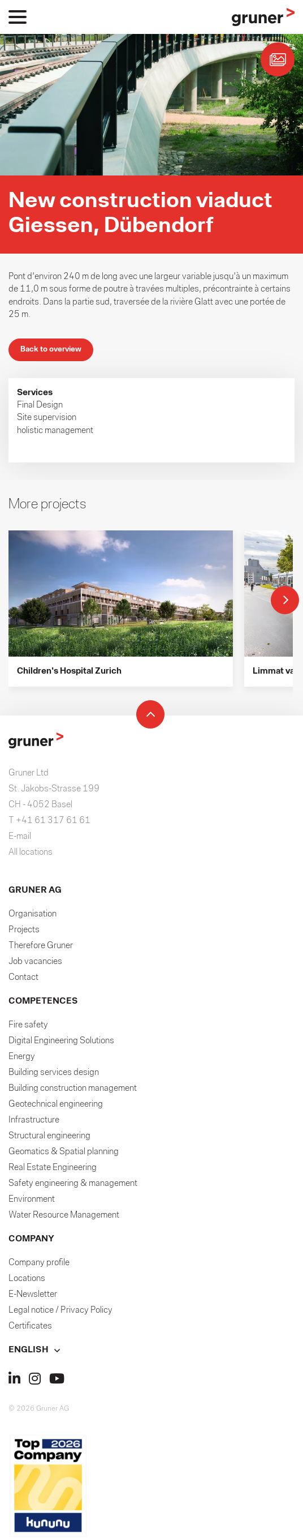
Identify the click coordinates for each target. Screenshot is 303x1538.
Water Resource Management (63, 1215)
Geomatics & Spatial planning (63, 1152)
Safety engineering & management (72, 1184)
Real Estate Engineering (52, 1168)
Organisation (32, 914)
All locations (30, 852)
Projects (24, 930)
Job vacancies (35, 962)
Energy (21, 1057)
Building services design (53, 1073)
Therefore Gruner (40, 946)
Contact (23, 978)
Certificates (30, 1326)
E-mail (19, 837)
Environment (31, 1199)
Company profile (39, 1263)
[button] (151, 1350)
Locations (26, 1279)
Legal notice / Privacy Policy (60, 1310)
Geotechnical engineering (55, 1104)
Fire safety (28, 1025)
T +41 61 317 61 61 (49, 821)
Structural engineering (49, 1136)
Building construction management (72, 1089)
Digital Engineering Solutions (61, 1041)
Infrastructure (33, 1120)
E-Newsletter (32, 1295)
